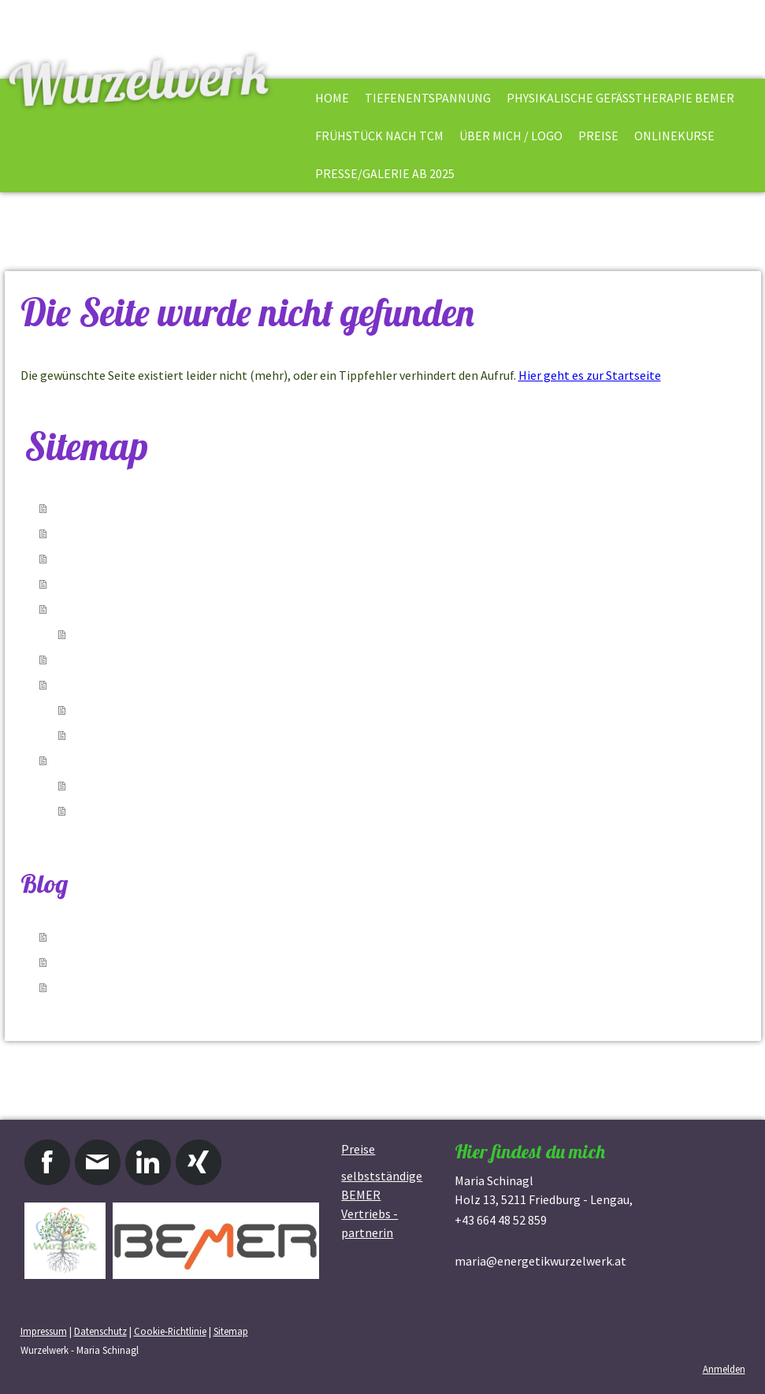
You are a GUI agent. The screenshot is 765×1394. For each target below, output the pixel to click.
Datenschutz (100, 1331)
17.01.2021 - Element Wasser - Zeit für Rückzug (186, 937)
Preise (598, 135)
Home (332, 98)
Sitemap (231, 1331)
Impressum (43, 1331)
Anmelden (724, 1368)
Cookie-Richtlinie (170, 1331)
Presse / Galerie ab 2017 (137, 811)
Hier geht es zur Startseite (589, 375)
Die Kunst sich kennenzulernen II (161, 735)
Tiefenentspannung (428, 98)
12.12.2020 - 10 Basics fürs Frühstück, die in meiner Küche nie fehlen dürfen (265, 962)
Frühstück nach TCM (379, 135)
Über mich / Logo (511, 135)
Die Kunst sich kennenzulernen (156, 710)
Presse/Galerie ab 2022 (134, 786)
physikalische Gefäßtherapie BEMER (620, 98)
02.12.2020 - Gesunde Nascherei (142, 987)
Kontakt (96, 634)
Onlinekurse (674, 135)
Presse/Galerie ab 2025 (385, 173)
